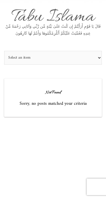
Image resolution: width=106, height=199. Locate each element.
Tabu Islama (53, 21)
